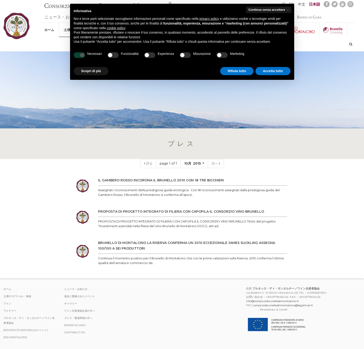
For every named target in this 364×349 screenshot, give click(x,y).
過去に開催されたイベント (79, 296)
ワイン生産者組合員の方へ (79, 310)
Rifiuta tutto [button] (237, 71)
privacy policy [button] (209, 19)
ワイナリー (10, 310)
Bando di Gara (309, 15)
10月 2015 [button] (193, 163)
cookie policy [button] (116, 28)
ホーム (49, 27)
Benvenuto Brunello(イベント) (26, 330)
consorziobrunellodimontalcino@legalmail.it (283, 305)
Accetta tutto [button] (273, 71)
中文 (301, 4)
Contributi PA (74, 332)
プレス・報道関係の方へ (78, 318)
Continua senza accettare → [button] (268, 9)
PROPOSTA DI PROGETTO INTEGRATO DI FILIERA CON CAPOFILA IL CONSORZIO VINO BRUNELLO (181, 211)
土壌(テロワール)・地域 (17, 296)
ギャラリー (70, 303)
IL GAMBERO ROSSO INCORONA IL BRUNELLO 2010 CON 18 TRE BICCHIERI (161, 180)
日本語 (314, 4)
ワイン (7, 303)
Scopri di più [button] (91, 71)
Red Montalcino (15, 337)
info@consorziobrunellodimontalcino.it (272, 301)
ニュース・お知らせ (63, 15)
